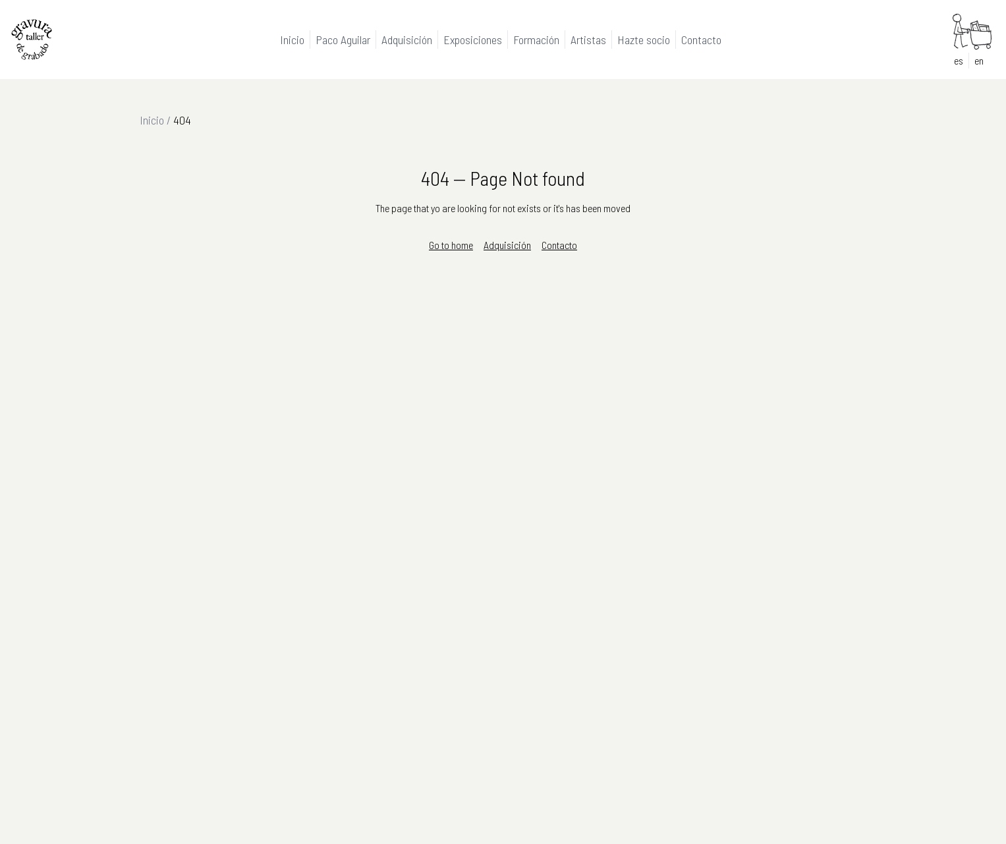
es (958, 60)
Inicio (152, 120)
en (979, 60)
